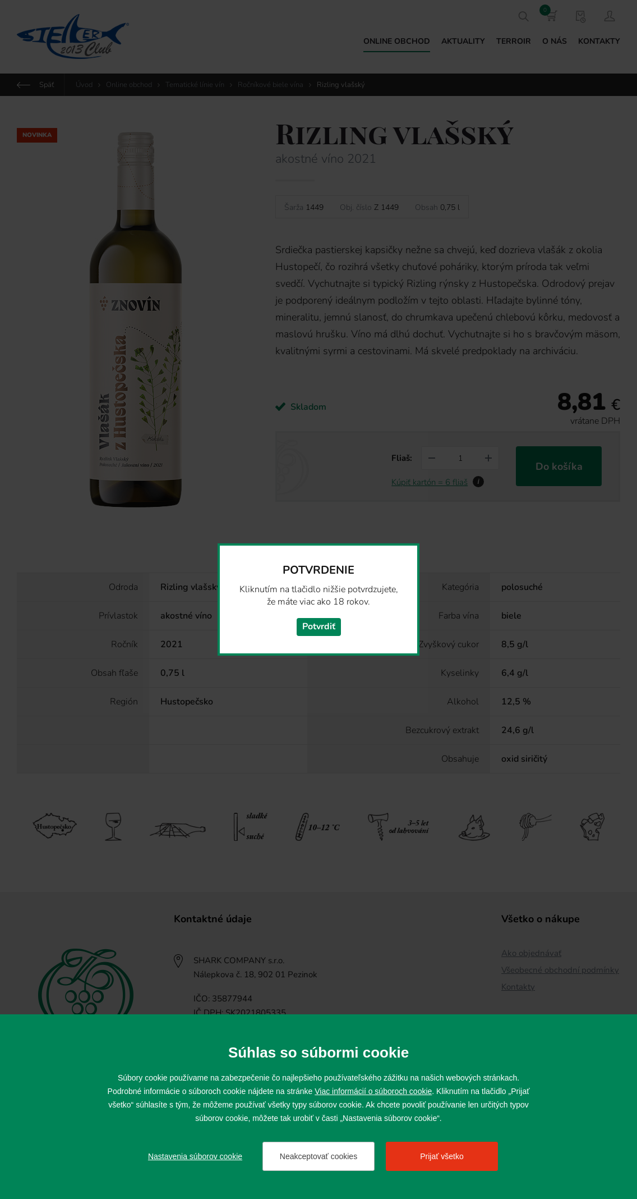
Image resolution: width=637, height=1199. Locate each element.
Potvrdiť (318, 627)
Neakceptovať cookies (318, 1156)
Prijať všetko (442, 1156)
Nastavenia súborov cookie (195, 1156)
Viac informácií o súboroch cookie (373, 1091)
